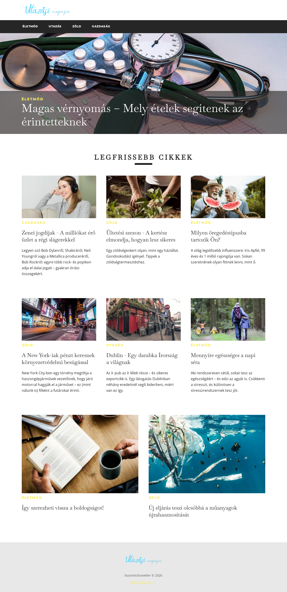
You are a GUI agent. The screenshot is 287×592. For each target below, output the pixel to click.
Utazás (115, 345)
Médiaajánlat (143, 583)
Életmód (32, 99)
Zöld (112, 223)
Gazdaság (34, 223)
